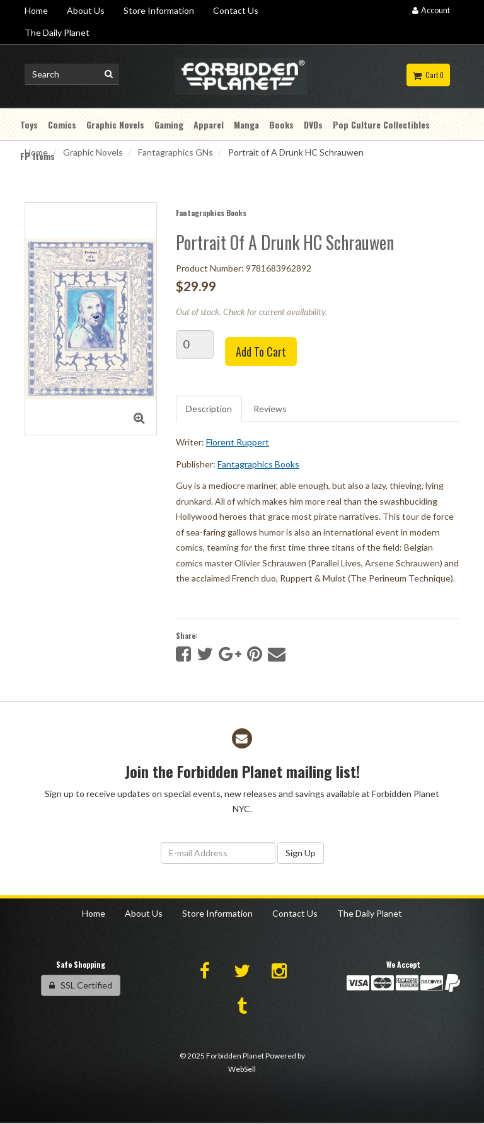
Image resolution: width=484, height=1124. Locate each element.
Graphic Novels (93, 152)
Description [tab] (209, 408)
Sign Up (300, 852)
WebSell (242, 1069)
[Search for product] (72, 74)
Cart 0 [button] (428, 75)
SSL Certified (80, 985)
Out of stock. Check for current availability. (251, 311)
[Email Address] (218, 853)
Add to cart (261, 351)
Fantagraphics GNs (175, 152)
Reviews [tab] (270, 408)
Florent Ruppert (237, 442)
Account (431, 10)
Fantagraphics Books (211, 212)
